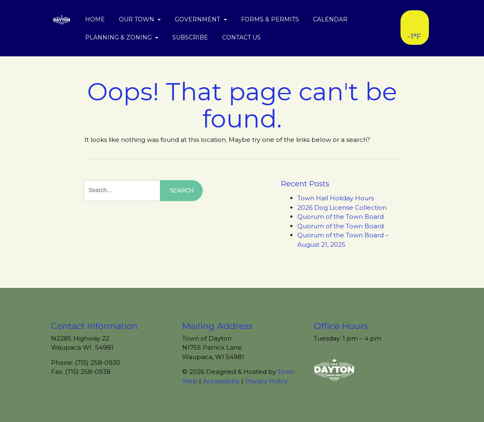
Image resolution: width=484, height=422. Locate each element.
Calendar (330, 19)
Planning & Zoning (119, 37)
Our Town (137, 19)
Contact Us (241, 37)
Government (198, 19)
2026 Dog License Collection (342, 207)
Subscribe (190, 37)
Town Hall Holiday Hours (335, 198)
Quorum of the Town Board (340, 216)
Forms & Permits (270, 19)
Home (95, 19)
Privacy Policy (266, 381)
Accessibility (221, 381)
